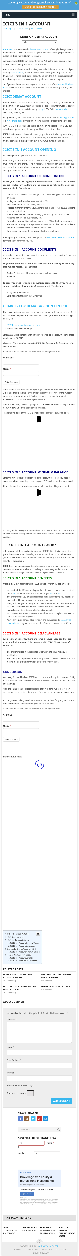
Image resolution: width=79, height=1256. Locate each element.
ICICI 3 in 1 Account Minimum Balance (24, 952)
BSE (60, 593)
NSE (52, 593)
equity (40, 109)
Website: (10, 1073)
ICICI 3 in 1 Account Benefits (21, 958)
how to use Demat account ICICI (61, 237)
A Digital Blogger (48, 1246)
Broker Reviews (41, 1253)
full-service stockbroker (38, 49)
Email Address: (14, 1060)
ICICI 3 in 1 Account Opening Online (24, 943)
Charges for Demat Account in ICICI (36, 306)
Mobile (7, 369)
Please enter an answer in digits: (21, 1085)
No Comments (37, 28)
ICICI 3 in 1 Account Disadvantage (23, 961)
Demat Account (22, 28)
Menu (7, 15)
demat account (16, 72)
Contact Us (32, 1249)
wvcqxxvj (7, 28)
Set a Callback (11, 382)
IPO (14, 593)
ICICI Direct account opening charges (23, 325)
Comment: (12, 1019)
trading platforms (67, 117)
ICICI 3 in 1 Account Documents (22, 946)
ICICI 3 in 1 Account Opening (29, 150)
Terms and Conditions (54, 1249)
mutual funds (61, 109)
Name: (10, 1047)
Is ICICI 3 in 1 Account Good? (19, 955)
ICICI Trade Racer (14, 121)
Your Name (8, 358)
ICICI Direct (8, 49)
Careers (17, 1249)
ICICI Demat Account (22, 97)
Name (50, 1143)
